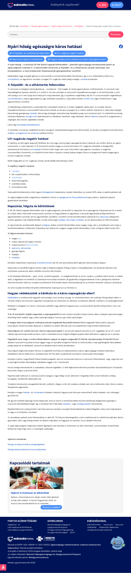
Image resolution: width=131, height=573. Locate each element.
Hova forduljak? (34, 14)
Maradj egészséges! (53, 14)
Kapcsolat (119, 524)
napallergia (17, 177)
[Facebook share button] (121, 46)
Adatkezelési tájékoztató (109, 527)
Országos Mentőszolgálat (57, 532)
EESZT (72, 532)
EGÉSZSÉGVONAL (94, 524)
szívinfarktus (13, 79)
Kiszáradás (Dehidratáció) (28, 124)
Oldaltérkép (91, 527)
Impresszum (108, 524)
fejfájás (61, 219)
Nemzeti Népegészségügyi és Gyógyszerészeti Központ (59, 526)
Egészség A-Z (71, 14)
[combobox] (65, 34)
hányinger (70, 219)
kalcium (35, 133)
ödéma (94, 116)
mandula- (67, 403)
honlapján (36, 149)
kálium (12, 133)
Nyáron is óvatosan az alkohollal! (30, 493)
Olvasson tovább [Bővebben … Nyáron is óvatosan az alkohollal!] (51, 507)
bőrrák (85, 79)
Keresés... (116, 34)
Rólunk (102, 14)
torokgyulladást (84, 403)
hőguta (46, 225)
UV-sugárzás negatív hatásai (70, 53)
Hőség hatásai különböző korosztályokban (27, 449)
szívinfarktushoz (15, 98)
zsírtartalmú (39, 392)
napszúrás (104, 216)
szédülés (33, 113)
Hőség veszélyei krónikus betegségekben (26, 444)
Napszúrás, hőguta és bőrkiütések (27, 59)
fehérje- (27, 392)
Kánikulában (13, 297)
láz (19, 238)
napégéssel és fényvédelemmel (73, 197)
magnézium (22, 133)
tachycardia (31, 244)
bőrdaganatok (48, 192)
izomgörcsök (31, 116)
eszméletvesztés (44, 262)
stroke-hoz (89, 98)
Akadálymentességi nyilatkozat (99, 530)
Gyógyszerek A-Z (88, 14)
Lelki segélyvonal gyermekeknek (20, 530)
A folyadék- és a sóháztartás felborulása (31, 53)
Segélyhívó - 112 (14, 524)
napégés (15, 171)
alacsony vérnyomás (21, 248)
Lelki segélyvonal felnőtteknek (20, 527)
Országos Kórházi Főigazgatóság (60, 530)
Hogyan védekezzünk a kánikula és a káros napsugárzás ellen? (78, 59)
